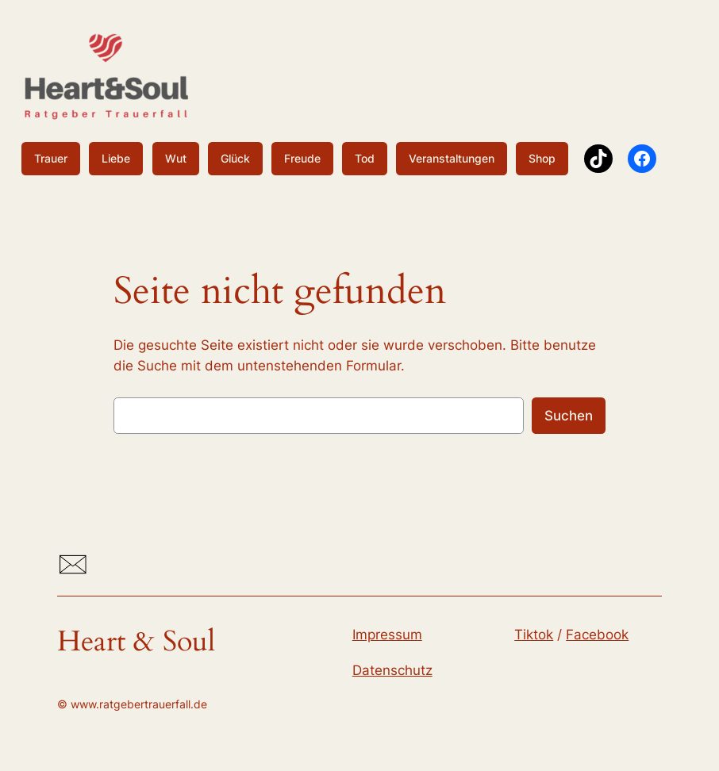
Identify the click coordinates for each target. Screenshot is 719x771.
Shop (542, 158)
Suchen (568, 416)
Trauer (50, 158)
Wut (175, 158)
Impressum (387, 634)
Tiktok (533, 634)
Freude (302, 158)
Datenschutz (392, 670)
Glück (235, 158)
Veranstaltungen (451, 158)
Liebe (116, 158)
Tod (365, 158)
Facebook (597, 634)
